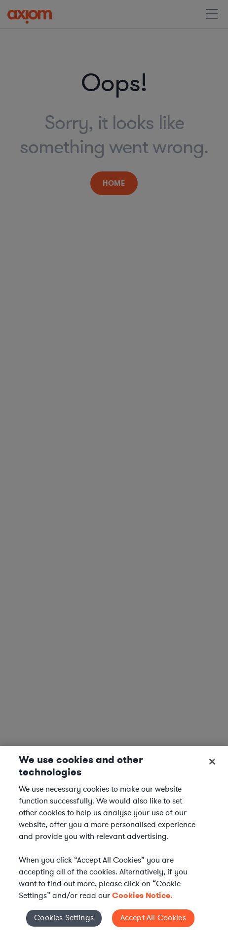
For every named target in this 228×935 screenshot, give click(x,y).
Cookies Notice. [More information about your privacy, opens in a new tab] (142, 895)
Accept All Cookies (153, 917)
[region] (114, 840)
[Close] (212, 761)
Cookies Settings (64, 917)
